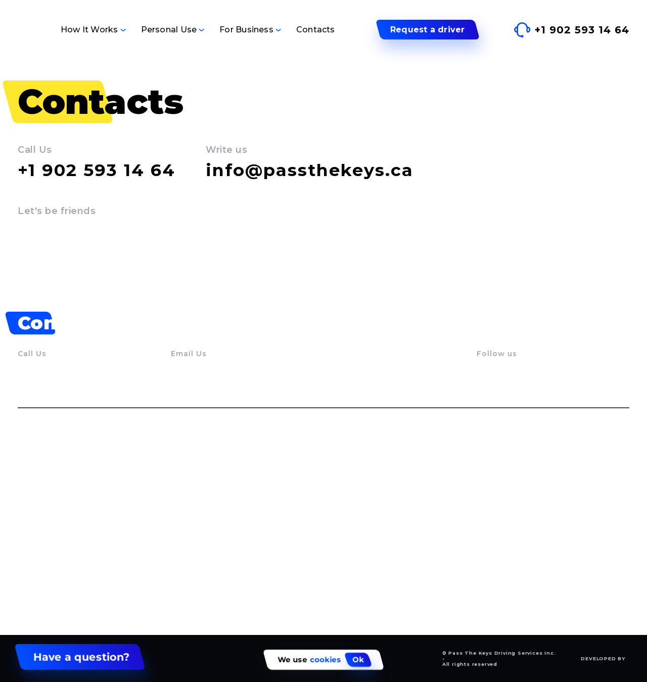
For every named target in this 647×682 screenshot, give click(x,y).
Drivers (32, 520)
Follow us (497, 353)
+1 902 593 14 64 (96, 169)
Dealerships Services (518, 520)
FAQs (28, 537)
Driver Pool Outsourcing (524, 554)
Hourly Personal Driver (215, 528)
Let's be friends (57, 211)
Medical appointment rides (369, 528)
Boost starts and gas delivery (373, 548)
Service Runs (341, 488)
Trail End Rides (200, 548)
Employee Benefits (514, 571)
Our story (36, 502)
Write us (226, 149)
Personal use (206, 460)
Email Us (189, 353)
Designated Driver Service (222, 508)
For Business (246, 29)
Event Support (505, 537)
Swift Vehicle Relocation (524, 485)
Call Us (35, 149)
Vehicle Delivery (202, 488)
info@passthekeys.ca (309, 169)
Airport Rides (342, 508)
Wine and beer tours (211, 568)
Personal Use (169, 29)
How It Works (89, 29)
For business (511, 460)
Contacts (315, 29)
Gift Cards (335, 568)
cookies (325, 659)
